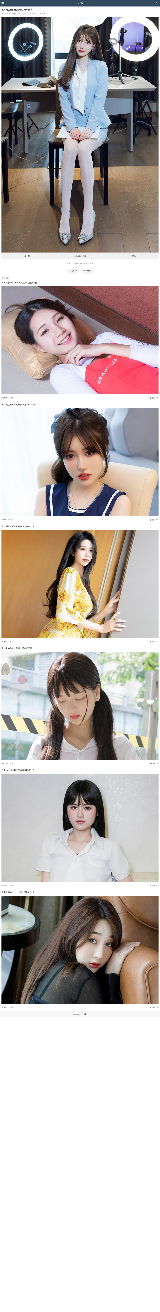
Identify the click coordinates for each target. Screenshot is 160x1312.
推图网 (80, 3)
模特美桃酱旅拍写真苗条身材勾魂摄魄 (19, 404)
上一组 (27, 256)
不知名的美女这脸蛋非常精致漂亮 (16, 648)
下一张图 (132, 256)
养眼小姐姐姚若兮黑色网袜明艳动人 (18, 770)
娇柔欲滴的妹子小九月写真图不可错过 (19, 892)
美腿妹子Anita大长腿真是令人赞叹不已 (19, 282)
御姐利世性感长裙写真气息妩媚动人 (18, 526)
